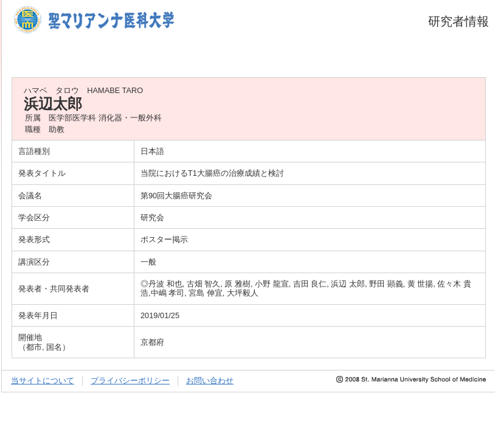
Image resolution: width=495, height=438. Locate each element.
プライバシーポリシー (130, 380)
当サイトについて (42, 380)
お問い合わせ (210, 380)
